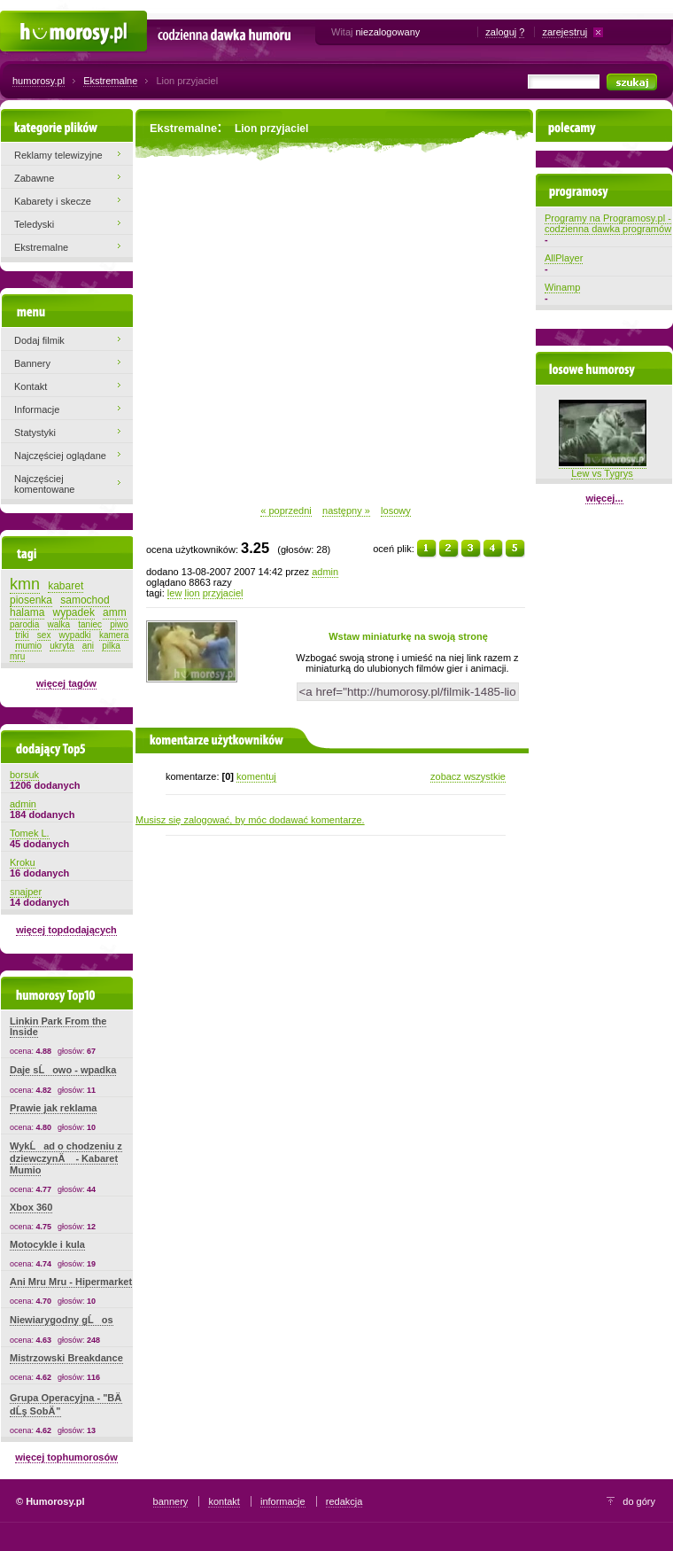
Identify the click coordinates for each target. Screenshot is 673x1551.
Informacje (36, 409)
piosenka (31, 600)
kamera (113, 635)
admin (325, 571)
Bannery (32, 363)
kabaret (65, 586)
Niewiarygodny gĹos (61, 1319)
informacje (283, 1501)
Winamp (562, 287)
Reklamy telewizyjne (58, 155)
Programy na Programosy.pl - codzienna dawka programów (608, 223)
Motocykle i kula (47, 1244)
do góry (639, 1501)
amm (115, 612)
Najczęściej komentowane (44, 484)
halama (27, 612)
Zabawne (34, 178)
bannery (171, 1501)
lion (191, 593)
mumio (28, 646)
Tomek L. (30, 833)
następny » (346, 510)
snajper (26, 891)
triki (22, 635)
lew (174, 593)
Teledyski (34, 224)
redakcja (344, 1501)
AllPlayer (564, 258)
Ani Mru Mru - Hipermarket (71, 1281)
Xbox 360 (31, 1207)
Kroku (22, 862)
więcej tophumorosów (66, 1457)
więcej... (604, 498)
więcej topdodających (66, 929)
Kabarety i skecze (52, 201)
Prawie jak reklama (53, 1108)
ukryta (61, 646)
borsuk (24, 774)
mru (17, 656)
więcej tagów (66, 683)
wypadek (74, 612)
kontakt (223, 1501)
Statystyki (35, 432)
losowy (396, 510)
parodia (24, 624)
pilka (111, 646)
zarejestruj (564, 32)
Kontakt (30, 386)
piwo (119, 624)
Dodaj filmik (39, 340)
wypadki (75, 635)
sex (44, 635)
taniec (90, 624)
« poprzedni (286, 510)
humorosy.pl (38, 80)
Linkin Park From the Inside (58, 1026)
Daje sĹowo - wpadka (63, 1069)
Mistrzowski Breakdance (66, 1357)
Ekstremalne (110, 80)
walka (59, 624)
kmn (25, 584)
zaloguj (500, 32)
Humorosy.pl (27, 19)
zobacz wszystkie (468, 776)
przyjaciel (223, 593)
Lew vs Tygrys (602, 468)
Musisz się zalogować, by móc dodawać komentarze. (250, 819)
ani (88, 646)
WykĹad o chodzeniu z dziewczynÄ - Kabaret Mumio (66, 1158)
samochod (84, 600)
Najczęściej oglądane (60, 455)
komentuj (256, 776)
